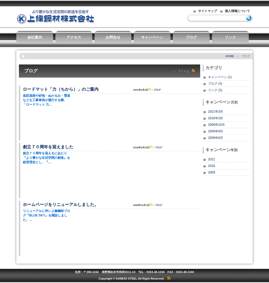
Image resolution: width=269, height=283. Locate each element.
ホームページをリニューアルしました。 (61, 204)
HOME (229, 56)
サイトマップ (207, 11)
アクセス (73, 37)
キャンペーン (152, 37)
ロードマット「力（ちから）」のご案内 (61, 89)
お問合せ (113, 37)
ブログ (191, 37)
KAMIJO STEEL (126, 278)
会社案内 (34, 37)
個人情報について (237, 11)
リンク (230, 37)
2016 (211, 166)
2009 (211, 172)
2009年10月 (216, 125)
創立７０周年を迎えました (48, 147)
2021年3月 (215, 111)
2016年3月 (215, 118)
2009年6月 (215, 138)
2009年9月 (215, 131)
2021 (211, 159)
